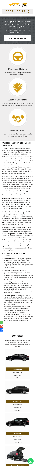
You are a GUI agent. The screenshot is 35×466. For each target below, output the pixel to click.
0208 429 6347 (17, 11)
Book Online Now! (17, 38)
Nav (30, 5)
